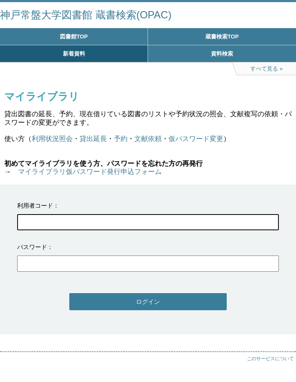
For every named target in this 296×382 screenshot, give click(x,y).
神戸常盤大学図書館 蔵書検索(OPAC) (86, 15)
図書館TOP (74, 36)
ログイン (148, 301)
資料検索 (222, 53)
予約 (120, 138)
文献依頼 (148, 138)
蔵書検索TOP (222, 36)
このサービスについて (270, 358)
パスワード (32, 247)
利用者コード (35, 205)
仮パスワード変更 (196, 138)
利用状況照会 (52, 138)
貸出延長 (93, 138)
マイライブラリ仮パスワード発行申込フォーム (90, 171)
